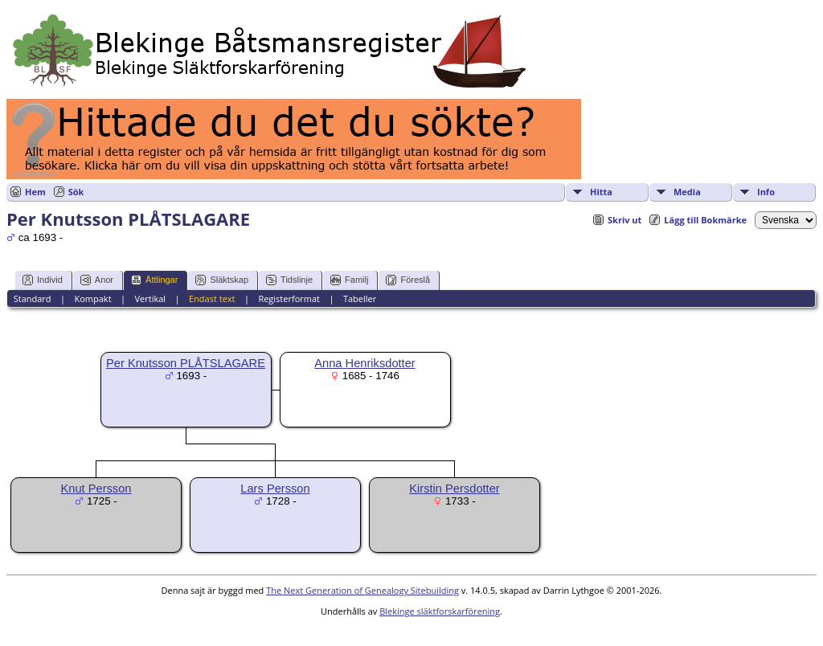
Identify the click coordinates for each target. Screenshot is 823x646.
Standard (32, 298)
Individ (43, 280)
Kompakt (92, 298)
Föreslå (408, 280)
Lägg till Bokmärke (705, 220)
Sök (76, 192)
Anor (96, 280)
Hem (35, 192)
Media (687, 192)
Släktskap (221, 280)
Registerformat (289, 298)
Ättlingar (154, 280)
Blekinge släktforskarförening (439, 611)
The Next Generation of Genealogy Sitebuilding (362, 590)
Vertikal (150, 298)
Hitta (601, 192)
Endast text (212, 298)
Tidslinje (289, 280)
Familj (349, 280)
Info (766, 192)
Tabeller (359, 298)
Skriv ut (624, 220)
